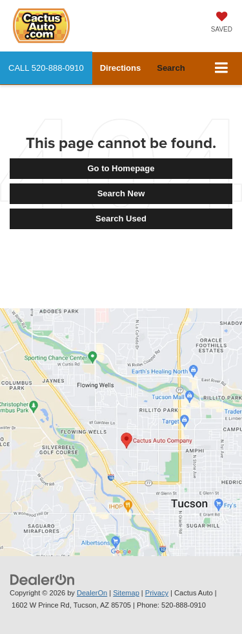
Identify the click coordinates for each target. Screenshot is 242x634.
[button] (46, 67)
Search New (121, 193)
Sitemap (126, 593)
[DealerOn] (43, 579)
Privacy (156, 593)
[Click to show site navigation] (221, 68)
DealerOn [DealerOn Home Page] (92, 593)
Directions (120, 68)
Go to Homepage (120, 168)
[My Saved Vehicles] (221, 23)
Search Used (121, 218)
